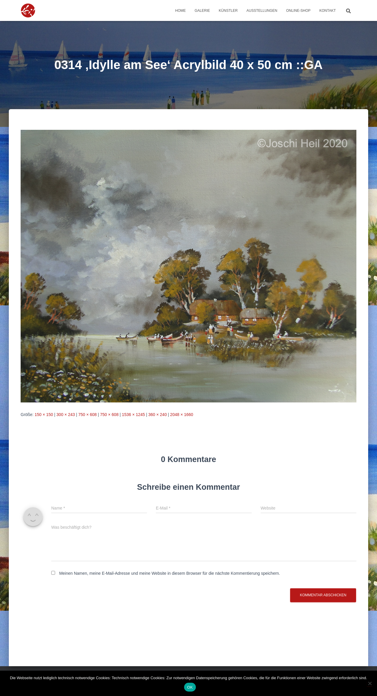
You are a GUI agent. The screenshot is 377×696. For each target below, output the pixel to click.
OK (190, 687)
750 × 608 (87, 414)
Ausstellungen (262, 11)
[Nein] (370, 683)
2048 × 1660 (181, 414)
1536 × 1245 (133, 414)
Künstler (228, 11)
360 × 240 (157, 414)
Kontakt (327, 11)
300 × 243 (66, 414)
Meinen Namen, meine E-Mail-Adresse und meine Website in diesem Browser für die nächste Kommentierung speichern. (169, 573)
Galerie (202, 11)
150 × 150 (43, 414)
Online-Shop (298, 11)
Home (180, 11)
